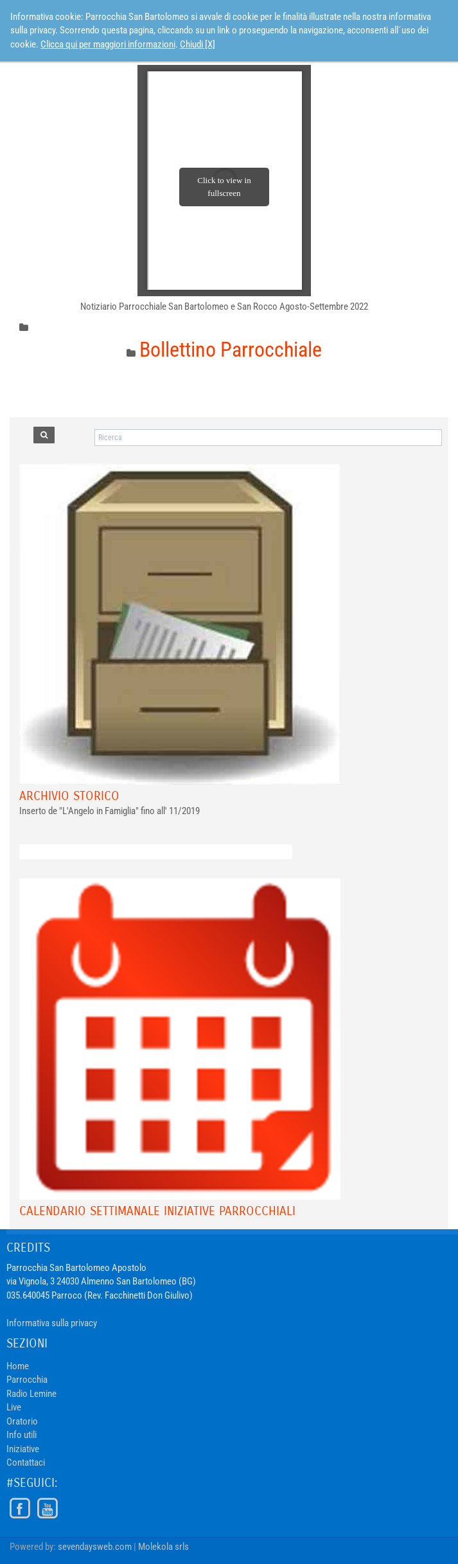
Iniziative (22, 1449)
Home (17, 1366)
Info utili (21, 1435)
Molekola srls (163, 1546)
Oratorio (22, 1421)
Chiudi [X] (197, 44)
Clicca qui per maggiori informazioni (107, 44)
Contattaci (25, 1462)
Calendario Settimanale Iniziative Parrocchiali (157, 1211)
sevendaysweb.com (95, 1546)
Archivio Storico (69, 795)
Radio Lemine (31, 1394)
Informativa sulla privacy (51, 1323)
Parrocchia (27, 1379)
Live (13, 1407)
